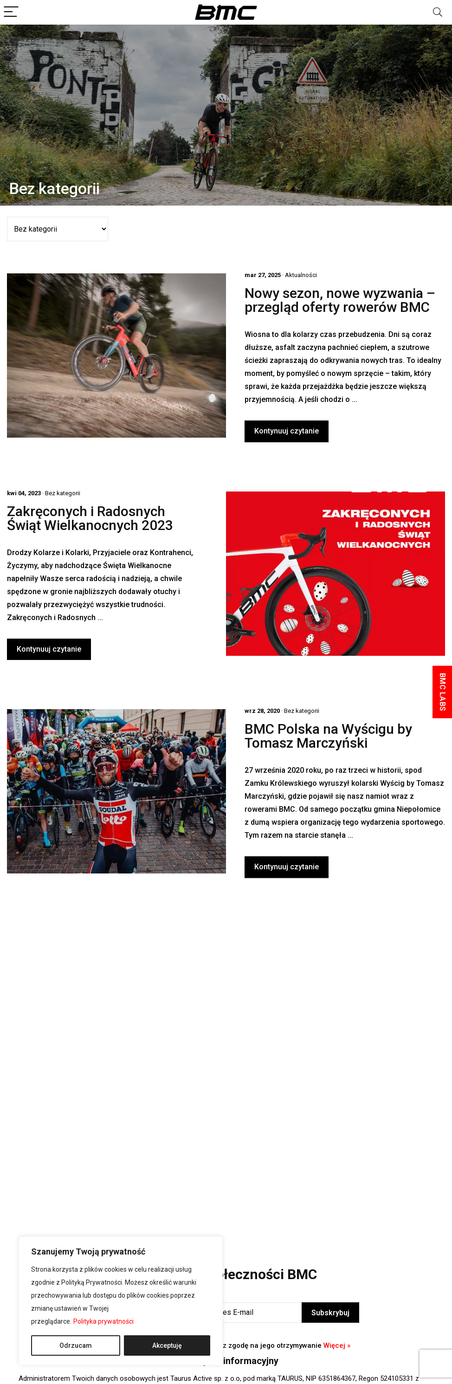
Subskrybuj (330, 1312)
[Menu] (11, 12)
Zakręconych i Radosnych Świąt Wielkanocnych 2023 (90, 518)
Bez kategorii (62, 493)
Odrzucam (75, 1345)
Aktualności (301, 275)
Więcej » (336, 1345)
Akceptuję (167, 1345)
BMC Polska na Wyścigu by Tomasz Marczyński (328, 736)
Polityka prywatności (103, 1321)
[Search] (437, 12)
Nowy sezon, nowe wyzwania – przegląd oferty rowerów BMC (340, 300)
